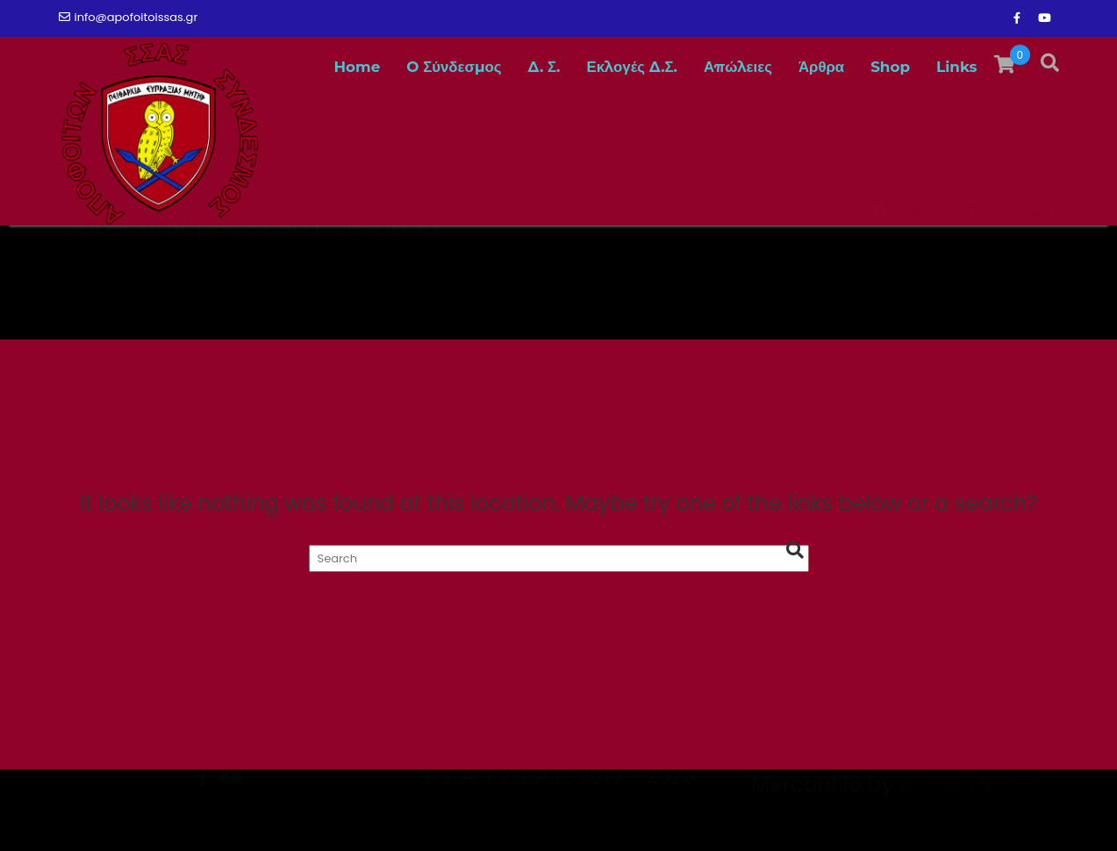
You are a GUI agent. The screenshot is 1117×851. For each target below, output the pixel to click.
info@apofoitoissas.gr (128, 17)
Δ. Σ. (544, 66)
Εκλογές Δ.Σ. (632, 66)
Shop (890, 66)
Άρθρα (821, 66)
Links (956, 66)
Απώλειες (738, 66)
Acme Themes (974, 819)
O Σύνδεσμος (453, 66)
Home (356, 66)
